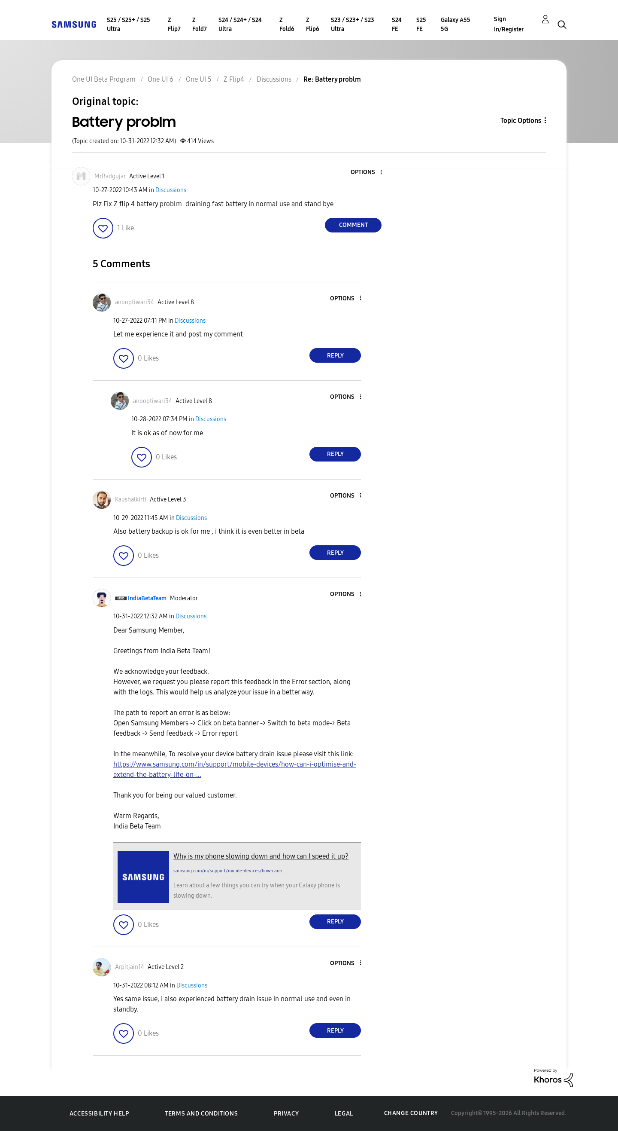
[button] (367, 172)
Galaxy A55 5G (455, 24)
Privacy (286, 1113)
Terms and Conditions (201, 1113)
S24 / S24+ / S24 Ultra (240, 24)
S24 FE (397, 24)
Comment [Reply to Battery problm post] (353, 225)
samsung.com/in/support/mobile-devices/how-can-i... (229, 871)
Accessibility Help (99, 1113)
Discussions (170, 190)
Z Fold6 (286, 24)
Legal (344, 1113)
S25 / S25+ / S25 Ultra (128, 24)
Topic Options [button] (520, 120)
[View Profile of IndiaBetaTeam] (147, 598)
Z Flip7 (174, 24)
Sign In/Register (509, 24)
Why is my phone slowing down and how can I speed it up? (260, 856)
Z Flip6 (312, 24)
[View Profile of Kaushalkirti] (130, 499)
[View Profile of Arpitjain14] (129, 967)
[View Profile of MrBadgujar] (110, 176)
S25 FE (421, 24)
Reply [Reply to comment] (335, 355)
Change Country (411, 1113)
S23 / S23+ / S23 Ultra (352, 24)
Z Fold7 (199, 24)
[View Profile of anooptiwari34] (134, 302)
